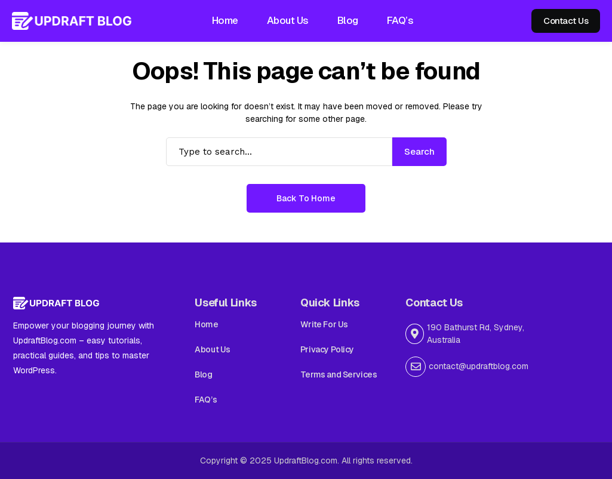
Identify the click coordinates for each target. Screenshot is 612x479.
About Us (212, 349)
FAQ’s (206, 399)
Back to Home (306, 198)
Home (206, 324)
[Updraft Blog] (71, 21)
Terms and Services (338, 374)
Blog (203, 374)
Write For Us (324, 324)
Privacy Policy (327, 349)
